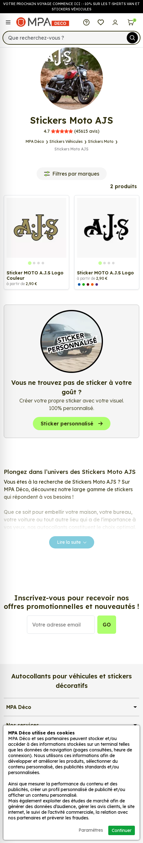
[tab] (30, 263)
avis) (72, 131)
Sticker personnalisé (72, 423)
